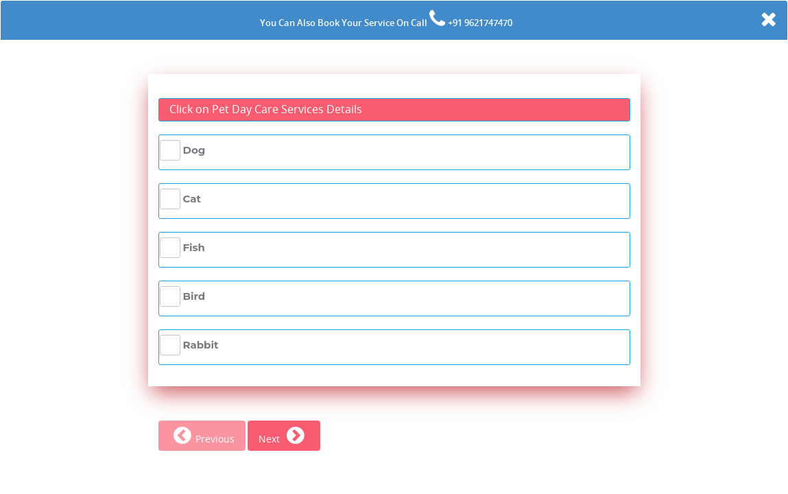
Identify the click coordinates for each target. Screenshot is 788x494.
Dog (194, 149)
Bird (194, 296)
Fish (194, 247)
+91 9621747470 (479, 22)
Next (284, 438)
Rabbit (201, 344)
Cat (192, 198)
